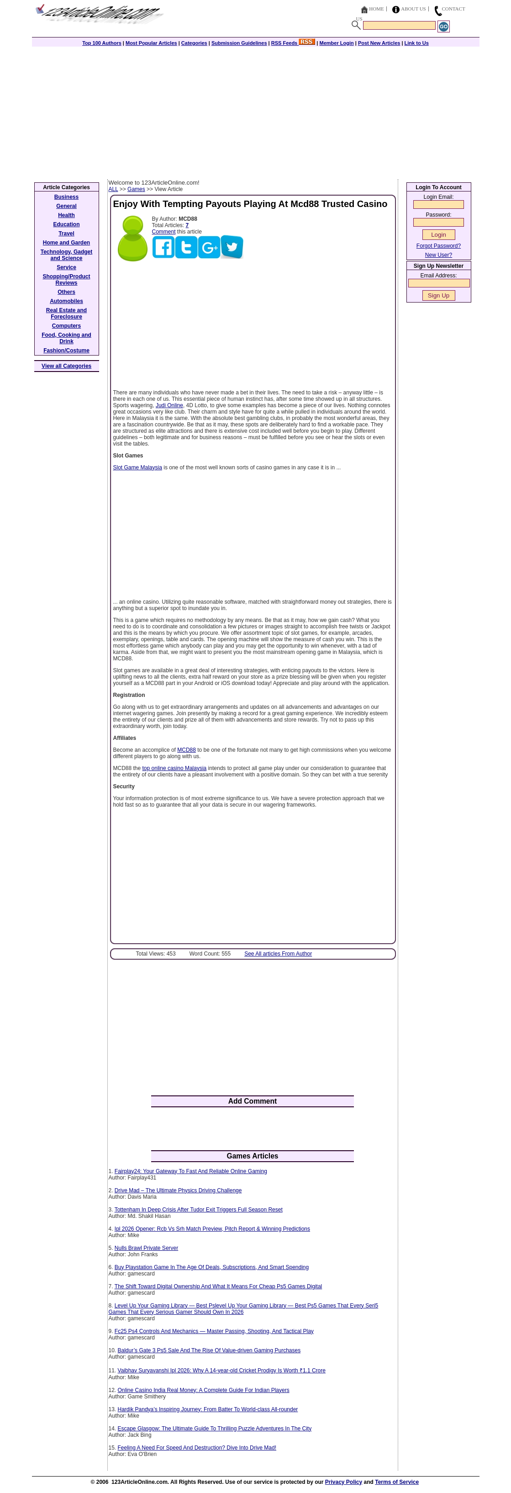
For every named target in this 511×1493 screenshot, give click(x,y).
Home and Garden (66, 242)
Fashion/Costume (66, 350)
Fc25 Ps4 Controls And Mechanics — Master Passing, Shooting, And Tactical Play (214, 1331)
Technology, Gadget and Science (67, 255)
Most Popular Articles (151, 43)
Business (66, 197)
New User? (438, 255)
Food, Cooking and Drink (66, 338)
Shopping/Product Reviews (66, 279)
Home (376, 8)
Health (66, 215)
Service (66, 267)
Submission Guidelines (239, 43)
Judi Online (169, 405)
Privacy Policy (343, 1482)
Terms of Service (397, 1482)
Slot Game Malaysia (137, 467)
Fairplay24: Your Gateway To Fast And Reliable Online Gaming (191, 1171)
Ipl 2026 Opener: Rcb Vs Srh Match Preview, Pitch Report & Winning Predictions (212, 1229)
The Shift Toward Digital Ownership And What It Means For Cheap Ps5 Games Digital (218, 1286)
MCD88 (186, 750)
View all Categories (66, 366)
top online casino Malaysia (174, 768)
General (66, 206)
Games (136, 189)
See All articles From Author (278, 954)
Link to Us (417, 43)
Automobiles (66, 301)
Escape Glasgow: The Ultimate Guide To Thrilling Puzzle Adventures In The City (215, 1428)
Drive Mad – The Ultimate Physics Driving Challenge (178, 1190)
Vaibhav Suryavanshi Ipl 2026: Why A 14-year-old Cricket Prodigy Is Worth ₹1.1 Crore (222, 1370)
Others (66, 292)
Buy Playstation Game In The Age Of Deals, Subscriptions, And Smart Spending (212, 1267)
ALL (113, 189)
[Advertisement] (255, 111)
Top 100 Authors (101, 43)
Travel (66, 233)
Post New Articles (379, 43)
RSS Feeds (293, 43)
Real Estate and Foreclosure (66, 313)
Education (66, 224)
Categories (194, 43)
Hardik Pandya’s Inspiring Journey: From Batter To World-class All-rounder (208, 1409)
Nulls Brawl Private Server (146, 1248)
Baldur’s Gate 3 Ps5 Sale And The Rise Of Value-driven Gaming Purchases (209, 1350)
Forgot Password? (438, 246)
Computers (66, 326)
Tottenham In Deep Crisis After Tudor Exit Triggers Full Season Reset (199, 1209)
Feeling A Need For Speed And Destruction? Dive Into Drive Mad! (197, 1448)
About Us (413, 8)
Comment (164, 231)
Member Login (337, 43)
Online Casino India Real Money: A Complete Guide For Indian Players (204, 1390)
